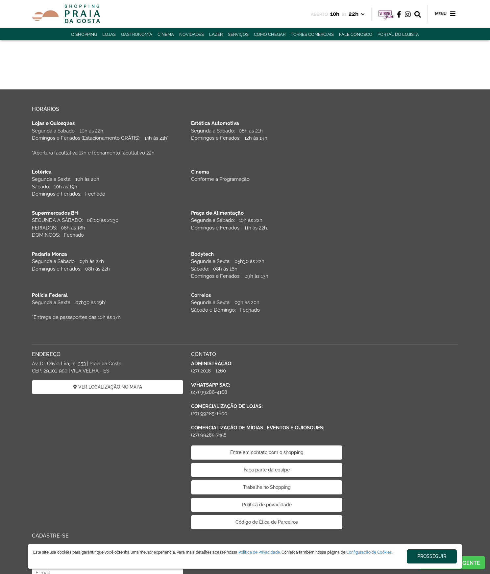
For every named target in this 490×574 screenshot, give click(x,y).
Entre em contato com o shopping (245, 403)
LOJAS (109, 34)
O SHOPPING (84, 34)
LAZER (216, 34)
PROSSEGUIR (431, 556)
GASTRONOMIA (136, 34)
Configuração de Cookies (369, 552)
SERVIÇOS (238, 34)
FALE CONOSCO (355, 34)
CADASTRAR (389, 354)
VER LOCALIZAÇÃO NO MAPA (100, 338)
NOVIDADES (191, 34)
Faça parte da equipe (245, 421)
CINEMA (166, 34)
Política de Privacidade (259, 552)
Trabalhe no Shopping (245, 438)
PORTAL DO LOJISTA (398, 34)
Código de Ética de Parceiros (245, 473)
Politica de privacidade (245, 456)
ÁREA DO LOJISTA (113, 542)
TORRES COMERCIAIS (312, 34)
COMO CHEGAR (269, 34)
